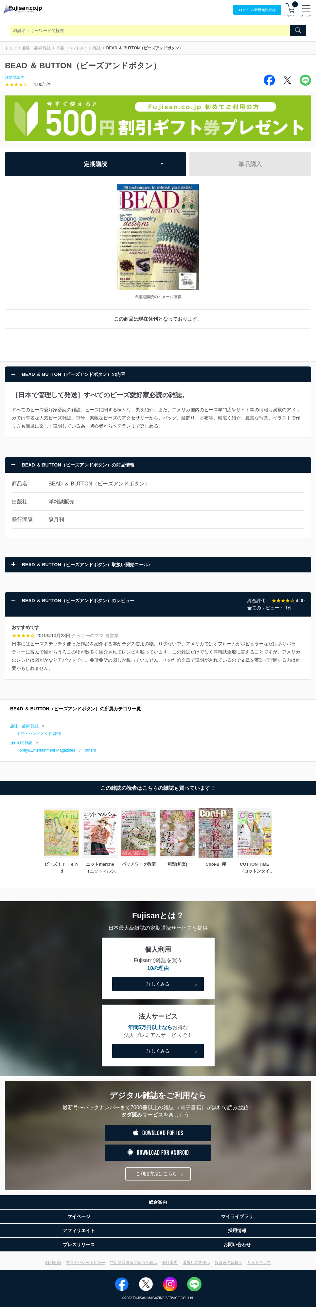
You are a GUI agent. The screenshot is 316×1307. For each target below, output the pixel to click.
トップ (11, 48)
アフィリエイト (79, 1230)
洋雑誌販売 (15, 77)
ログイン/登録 (257, 10)
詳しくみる (173, 984)
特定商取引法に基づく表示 (133, 1262)
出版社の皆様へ (196, 1262)
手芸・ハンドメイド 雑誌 (78, 48)
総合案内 (158, 1202)
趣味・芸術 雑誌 (36, 48)
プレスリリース (79, 1244)
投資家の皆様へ (228, 1262)
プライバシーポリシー (85, 1262)
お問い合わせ (237, 1244)
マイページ (78, 1216)
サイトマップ (259, 1262)
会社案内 (170, 1262)
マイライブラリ (237, 1216)
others (90, 750)
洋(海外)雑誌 (21, 742)
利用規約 (53, 1262)
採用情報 (237, 1230)
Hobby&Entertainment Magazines (46, 750)
